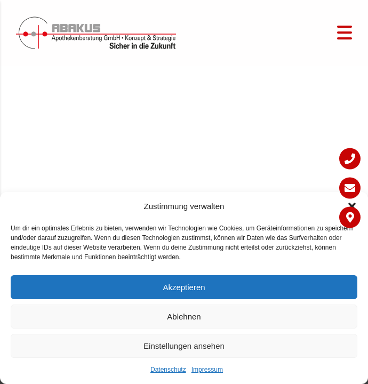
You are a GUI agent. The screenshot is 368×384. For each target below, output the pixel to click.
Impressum (207, 369)
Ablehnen (184, 316)
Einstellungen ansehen (184, 345)
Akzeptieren (184, 287)
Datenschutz (168, 369)
